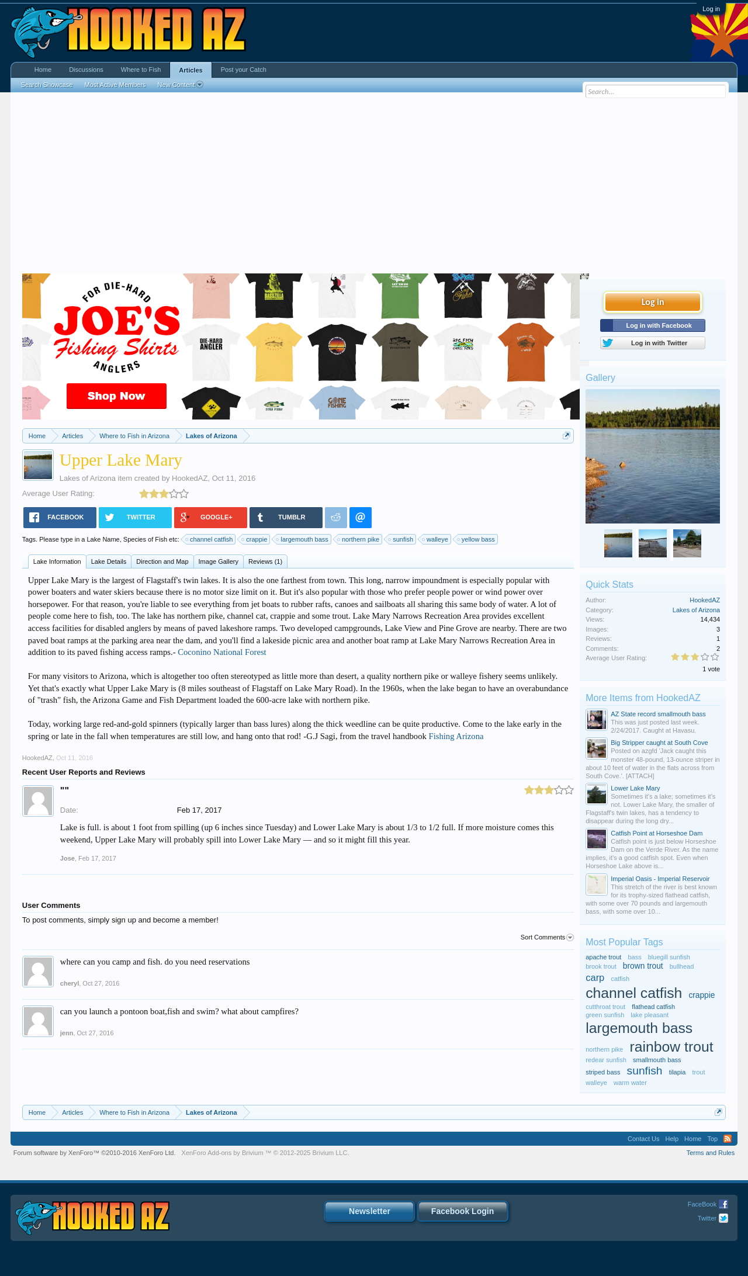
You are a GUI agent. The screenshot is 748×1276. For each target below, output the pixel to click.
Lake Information (57, 561)
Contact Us (643, 1138)
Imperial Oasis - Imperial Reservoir (660, 878)
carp (595, 977)
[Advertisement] (374, 186)
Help (671, 1138)
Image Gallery (218, 561)
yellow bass (476, 539)
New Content (181, 85)
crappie (255, 539)
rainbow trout (671, 1047)
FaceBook (702, 1204)
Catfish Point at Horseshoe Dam (656, 833)
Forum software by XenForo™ (94, 1152)
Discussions (86, 69)
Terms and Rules (711, 1152)
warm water (630, 1082)
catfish (620, 978)
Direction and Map (162, 561)
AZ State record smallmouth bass (658, 713)
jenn (67, 1032)
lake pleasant (650, 1014)
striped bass (603, 1072)
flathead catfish (653, 1006)
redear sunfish (606, 1059)
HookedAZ (189, 478)
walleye (435, 539)
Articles (190, 70)
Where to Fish (141, 69)
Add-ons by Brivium (265, 1152)
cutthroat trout (605, 1006)
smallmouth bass (657, 1059)
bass (634, 957)
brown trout (643, 966)
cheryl (69, 983)
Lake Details (109, 561)
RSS (727, 1139)
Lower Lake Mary (635, 788)
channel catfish (209, 539)
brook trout (601, 966)
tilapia (677, 1072)
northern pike (358, 539)
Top (712, 1138)
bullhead (682, 966)
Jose (67, 858)
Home (42, 69)
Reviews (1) (265, 561)
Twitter (707, 1218)
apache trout (603, 957)
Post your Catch (243, 69)
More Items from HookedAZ (643, 698)
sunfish (401, 539)
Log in (711, 8)
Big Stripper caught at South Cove (659, 742)
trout (698, 1072)
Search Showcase (47, 84)
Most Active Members (115, 84)
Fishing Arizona (455, 736)
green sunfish (605, 1014)
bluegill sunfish (669, 957)
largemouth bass (302, 539)
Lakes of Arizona (88, 478)
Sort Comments (547, 938)
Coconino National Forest (222, 652)
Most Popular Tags (624, 942)
